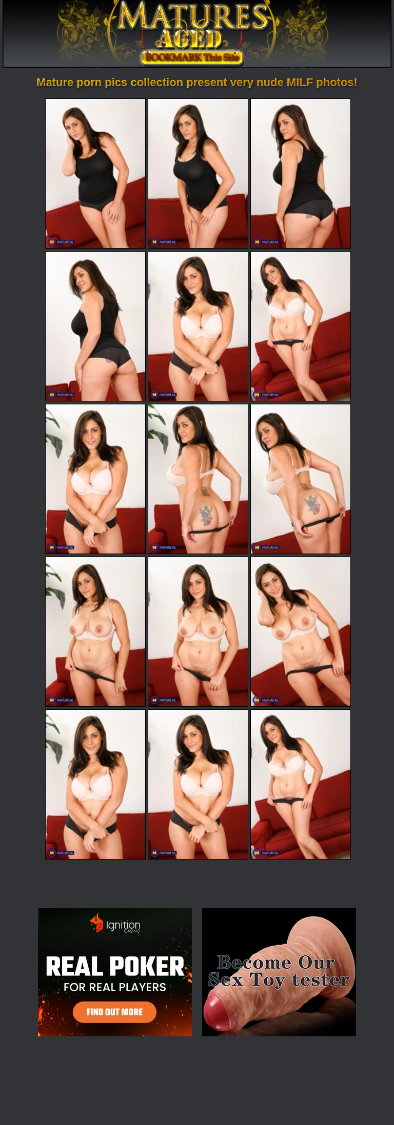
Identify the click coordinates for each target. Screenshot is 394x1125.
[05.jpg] (198, 326)
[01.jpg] (95, 173)
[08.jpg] (198, 479)
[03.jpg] (300, 173)
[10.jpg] (95, 632)
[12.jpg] (300, 632)
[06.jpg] (300, 326)
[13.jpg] (95, 784)
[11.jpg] (198, 632)
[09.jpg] (300, 479)
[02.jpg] (198, 173)
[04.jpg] (95, 326)
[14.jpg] (198, 784)
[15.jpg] (300, 784)
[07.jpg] (95, 479)
